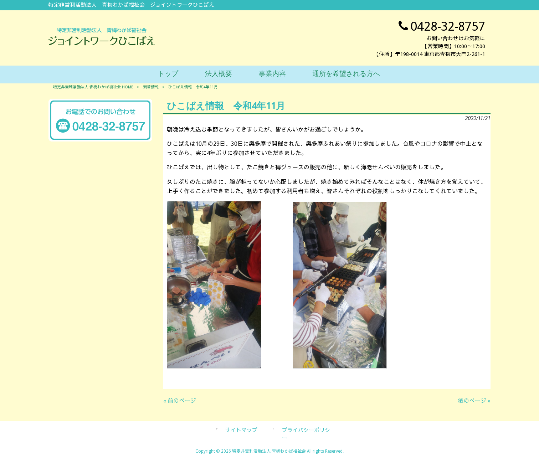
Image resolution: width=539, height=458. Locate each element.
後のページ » (474, 400)
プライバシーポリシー (306, 434)
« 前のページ (179, 400)
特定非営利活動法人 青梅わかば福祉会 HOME (93, 87)
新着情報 (151, 87)
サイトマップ (241, 430)
